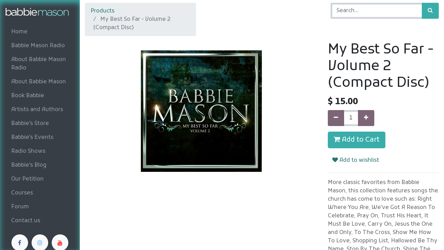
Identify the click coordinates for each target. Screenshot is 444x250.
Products (102, 11)
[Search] (430, 11)
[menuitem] (40, 32)
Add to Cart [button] (356, 139)
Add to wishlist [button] (355, 160)
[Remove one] (336, 118)
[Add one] (366, 118)
